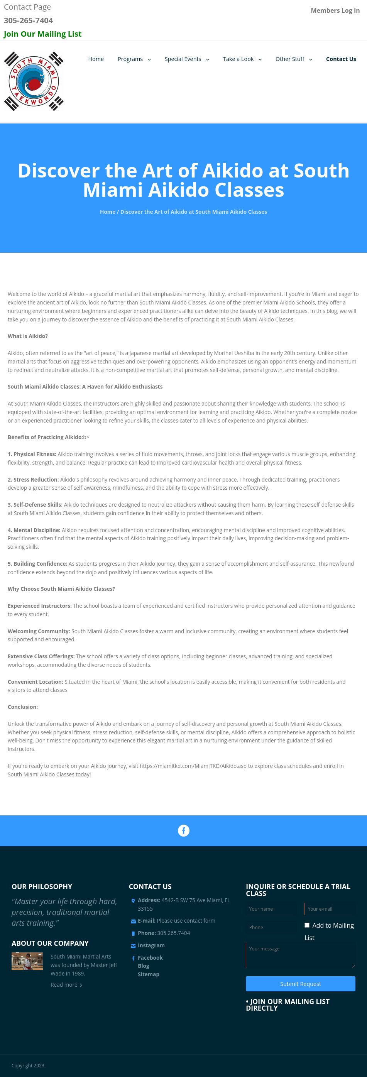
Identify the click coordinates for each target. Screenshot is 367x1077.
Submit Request (300, 983)
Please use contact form (176, 920)
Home (96, 59)
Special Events (183, 59)
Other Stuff (290, 59)
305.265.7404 (173, 933)
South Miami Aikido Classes (172, 302)
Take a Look (238, 59)
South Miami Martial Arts (81, 956)
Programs (130, 59)
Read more (64, 984)
